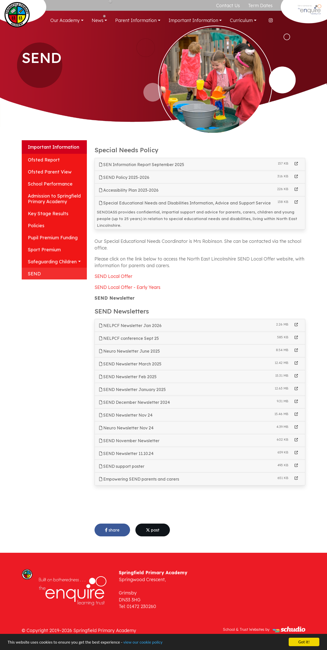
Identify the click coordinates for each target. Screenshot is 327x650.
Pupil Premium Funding (53, 237)
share (112, 530)
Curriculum (241, 20)
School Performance (50, 184)
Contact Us (228, 5)
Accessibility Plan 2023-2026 (128, 190)
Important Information (193, 20)
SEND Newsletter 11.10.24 (126, 453)
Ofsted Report (44, 159)
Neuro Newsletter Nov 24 (126, 427)
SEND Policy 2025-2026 (124, 177)
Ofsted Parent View (50, 172)
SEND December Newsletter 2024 (134, 402)
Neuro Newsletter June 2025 (129, 351)
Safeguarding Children (52, 261)
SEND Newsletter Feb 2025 (128, 376)
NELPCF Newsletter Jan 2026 (130, 325)
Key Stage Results (48, 213)
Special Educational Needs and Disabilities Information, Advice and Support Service (185, 202)
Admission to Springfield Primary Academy (54, 198)
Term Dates (260, 5)
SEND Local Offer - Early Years (127, 287)
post (152, 530)
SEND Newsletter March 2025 (130, 363)
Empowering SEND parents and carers (139, 479)
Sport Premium (44, 249)
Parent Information (136, 20)
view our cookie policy (142, 642)
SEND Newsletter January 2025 (132, 389)
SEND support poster (121, 466)
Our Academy (65, 20)
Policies (36, 225)
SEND (34, 273)
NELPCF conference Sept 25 (129, 338)
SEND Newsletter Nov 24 (126, 415)
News (97, 20)
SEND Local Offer (113, 276)
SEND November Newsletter (129, 440)
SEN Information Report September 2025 (141, 164)
